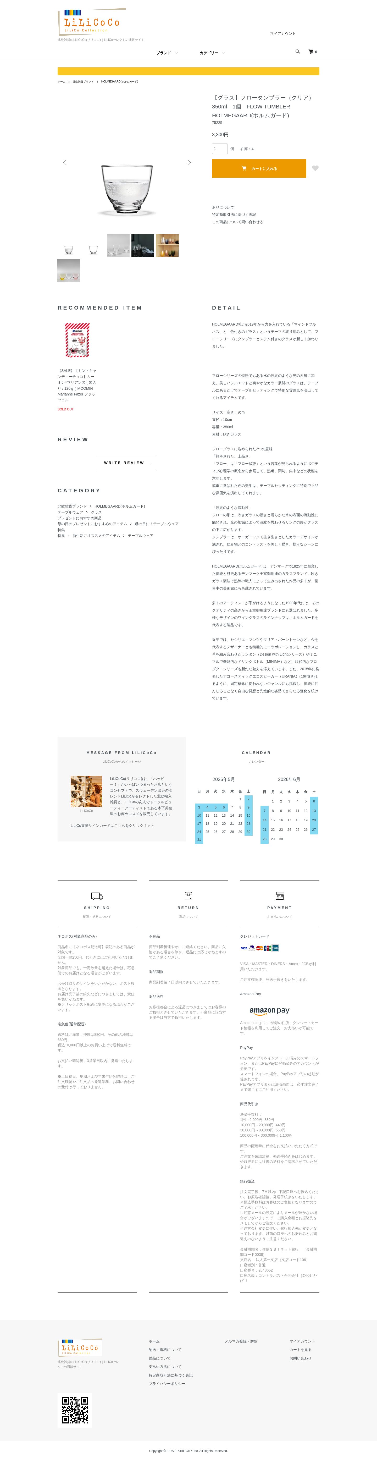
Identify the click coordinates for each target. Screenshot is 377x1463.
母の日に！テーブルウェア (157, 530)
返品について (223, 207)
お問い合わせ (305, 1365)
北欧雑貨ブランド (86, 81)
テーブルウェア (70, 518)
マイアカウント (283, 33)
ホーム (62, 81)
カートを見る (305, 1356)
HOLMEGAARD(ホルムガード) (128, 81)
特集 (61, 536)
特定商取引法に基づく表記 (234, 214)
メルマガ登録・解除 (253, 1348)
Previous (65, 163)
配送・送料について (186, 1356)
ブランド (163, 53)
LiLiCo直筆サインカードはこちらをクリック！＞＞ (112, 832)
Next (188, 163)
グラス (96, 518)
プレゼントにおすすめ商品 (80, 524)
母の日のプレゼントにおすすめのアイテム (92, 530)
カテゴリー (209, 53)
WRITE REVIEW (124, 469)
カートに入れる (259, 168)
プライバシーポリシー (188, 1390)
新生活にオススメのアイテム (96, 542)
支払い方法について (186, 1373)
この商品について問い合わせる (237, 222)
